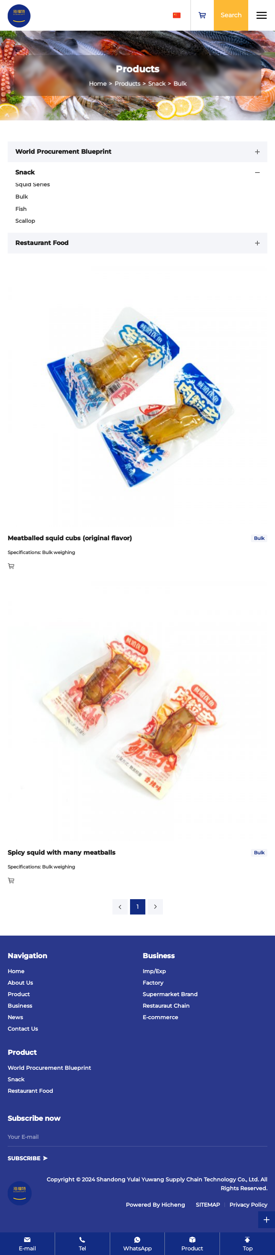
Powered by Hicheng (155, 1204)
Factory (153, 982)
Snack (16, 1079)
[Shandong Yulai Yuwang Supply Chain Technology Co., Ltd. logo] (19, 15)
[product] (192, 1243)
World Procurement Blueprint (49, 1067)
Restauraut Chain (166, 1005)
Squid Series (32, 184)
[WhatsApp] (137, 1243)
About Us (20, 982)
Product (19, 994)
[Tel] (82, 1243)
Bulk (21, 196)
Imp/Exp (154, 971)
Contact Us (23, 1028)
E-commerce (160, 1017)
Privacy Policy (248, 1204)
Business (20, 1005)
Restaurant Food (30, 1090)
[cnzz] (186, 1204)
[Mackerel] (137, 538)
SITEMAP (208, 1204)
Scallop (25, 220)
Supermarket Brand (170, 994)
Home (16, 971)
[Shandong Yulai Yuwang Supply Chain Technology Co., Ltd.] (20, 1193)
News (15, 1017)
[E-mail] (27, 1243)
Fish (21, 209)
